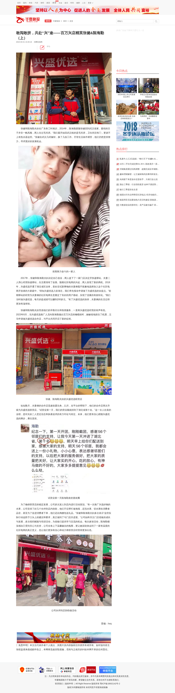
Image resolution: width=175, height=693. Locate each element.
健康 (78, 3)
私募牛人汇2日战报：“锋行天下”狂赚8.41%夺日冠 (140, 159)
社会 (60, 3)
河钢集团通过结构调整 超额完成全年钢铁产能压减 (140, 169)
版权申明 (69, 683)
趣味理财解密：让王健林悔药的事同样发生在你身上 (140, 174)
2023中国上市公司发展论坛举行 (126, 96)
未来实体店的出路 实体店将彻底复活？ (126, 117)
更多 (90, 3)
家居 (48, 3)
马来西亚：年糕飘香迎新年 (148, 117)
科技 (30, 3)
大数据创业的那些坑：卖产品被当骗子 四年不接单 (140, 205)
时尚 (72, 3)
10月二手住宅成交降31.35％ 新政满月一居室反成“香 (140, 164)
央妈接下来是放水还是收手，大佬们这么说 (139, 179)
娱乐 (66, 3)
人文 (84, 3)
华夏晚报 (56, 21)
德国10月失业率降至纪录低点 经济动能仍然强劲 (140, 195)
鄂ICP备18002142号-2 (110, 683)
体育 (54, 3)
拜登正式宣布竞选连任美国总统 (148, 96)
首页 (19, 3)
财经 (42, 3)
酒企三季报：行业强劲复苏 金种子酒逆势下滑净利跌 (140, 184)
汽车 (36, 3)
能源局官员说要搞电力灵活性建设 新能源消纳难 (140, 200)
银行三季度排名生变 (129, 189)
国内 (25, 3)
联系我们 (59, 683)
